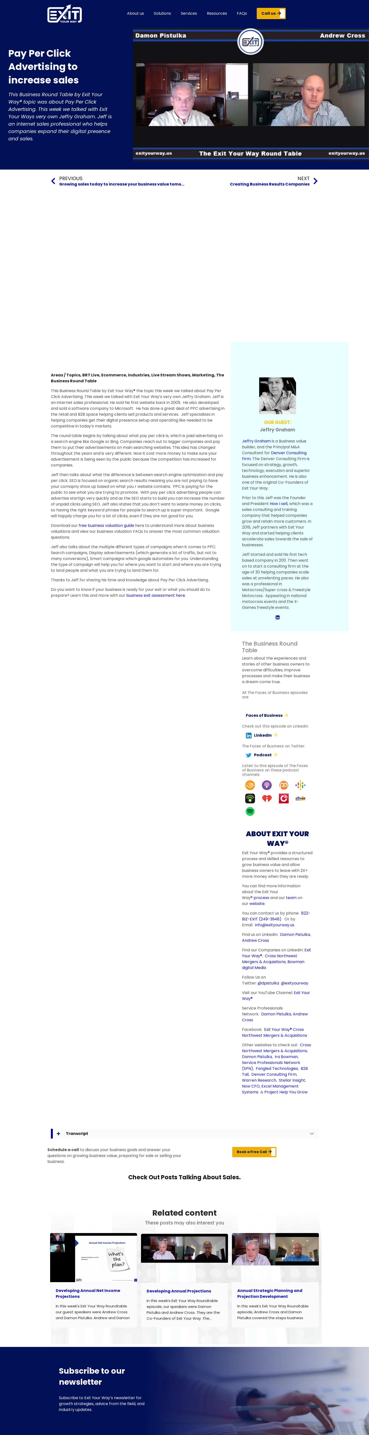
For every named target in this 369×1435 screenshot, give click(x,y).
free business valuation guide (106, 525)
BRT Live (90, 375)
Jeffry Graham (256, 441)
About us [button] (135, 13)
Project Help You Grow (286, 1092)
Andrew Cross (255, 940)
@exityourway (294, 983)
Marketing (203, 375)
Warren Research (259, 1080)
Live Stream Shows (170, 375)
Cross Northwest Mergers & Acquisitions (269, 959)
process (261, 898)
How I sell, (279, 503)
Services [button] (189, 13)
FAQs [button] (242, 13)
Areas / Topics (65, 375)
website (257, 903)
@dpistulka (268, 983)
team (291, 898)
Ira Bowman (286, 1057)
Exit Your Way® (278, 1029)
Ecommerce (113, 375)
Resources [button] (217, 13)
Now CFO (251, 1086)
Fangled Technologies (277, 1068)
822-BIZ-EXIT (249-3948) (276, 916)
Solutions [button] (162, 13)
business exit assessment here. (156, 595)
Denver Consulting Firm (274, 1074)
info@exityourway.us (274, 925)
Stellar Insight (292, 1080)
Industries (138, 375)
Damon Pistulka (295, 934)
